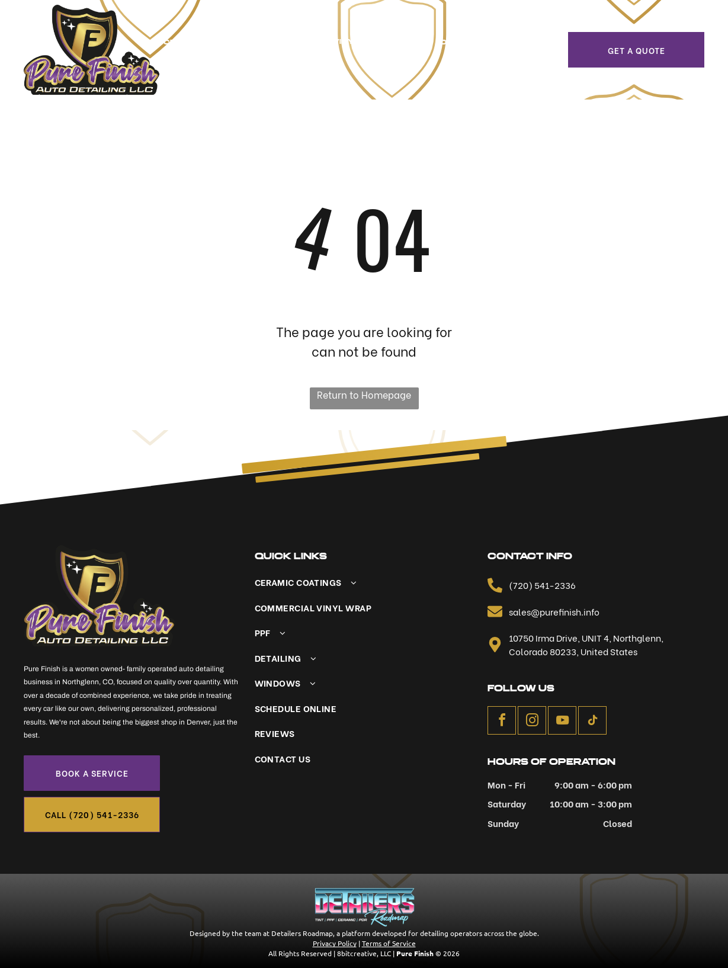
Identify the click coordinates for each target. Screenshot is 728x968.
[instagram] (532, 722)
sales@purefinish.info (554, 611)
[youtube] (562, 722)
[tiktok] (592, 722)
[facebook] (502, 722)
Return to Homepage (364, 394)
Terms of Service (389, 943)
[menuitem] (213, 42)
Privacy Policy (335, 943)
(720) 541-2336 (542, 584)
